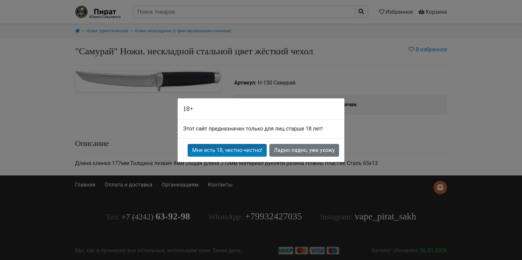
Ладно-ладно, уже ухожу (304, 150)
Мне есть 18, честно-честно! (227, 150)
